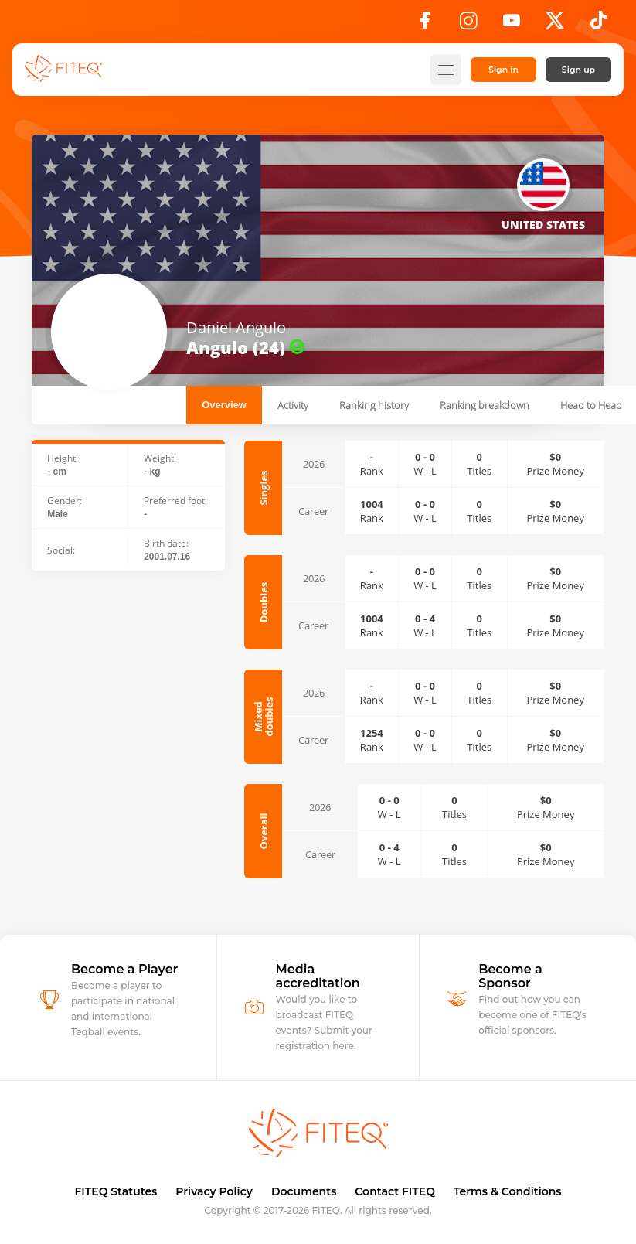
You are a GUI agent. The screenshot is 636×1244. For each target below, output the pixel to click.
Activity (292, 405)
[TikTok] (598, 24)
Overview (224, 405)
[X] (555, 24)
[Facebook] (425, 24)
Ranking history (374, 405)
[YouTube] (511, 24)
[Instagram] (468, 24)
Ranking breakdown (484, 405)
